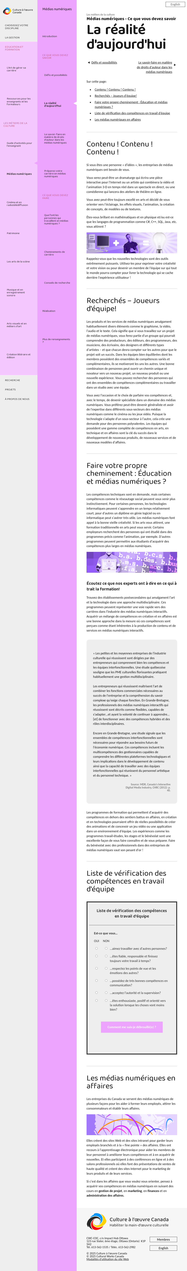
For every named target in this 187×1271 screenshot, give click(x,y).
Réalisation (48, 311)
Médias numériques (19, 174)
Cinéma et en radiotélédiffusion (17, 203)
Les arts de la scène (18, 261)
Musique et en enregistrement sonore (16, 293)
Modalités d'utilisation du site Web (108, 1259)
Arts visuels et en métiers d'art (17, 325)
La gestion (12, 37)
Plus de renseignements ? (56, 340)
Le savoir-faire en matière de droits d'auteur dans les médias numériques (55, 138)
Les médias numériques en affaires (118, 120)
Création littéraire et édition (18, 355)
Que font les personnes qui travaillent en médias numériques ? (56, 219)
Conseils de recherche (57, 283)
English (175, 4)
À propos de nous (17, 399)
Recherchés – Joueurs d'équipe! (116, 96)
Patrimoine (13, 233)
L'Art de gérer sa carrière (16, 69)
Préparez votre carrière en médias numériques (55, 174)
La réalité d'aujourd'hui (52, 104)
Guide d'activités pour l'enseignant (19, 144)
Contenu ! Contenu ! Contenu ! (115, 90)
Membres (163, 1240)
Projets (10, 389)
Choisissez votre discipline (16, 26)
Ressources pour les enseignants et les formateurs (19, 102)
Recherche (12, 380)
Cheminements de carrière (54, 253)
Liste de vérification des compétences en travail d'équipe (132, 113)
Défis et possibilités (55, 75)
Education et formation (14, 48)
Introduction (49, 36)
